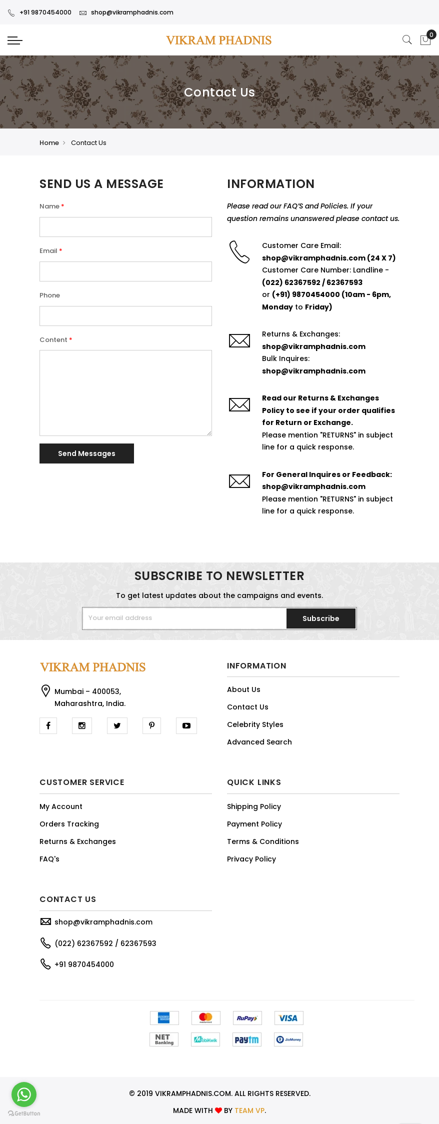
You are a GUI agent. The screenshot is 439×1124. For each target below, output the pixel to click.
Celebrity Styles (255, 725)
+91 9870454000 (40, 12)
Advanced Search (259, 742)
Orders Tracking (69, 824)
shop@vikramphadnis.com (126, 12)
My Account (61, 807)
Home (49, 143)
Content (54, 339)
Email (49, 251)
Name (50, 206)
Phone (50, 295)
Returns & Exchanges (78, 841)
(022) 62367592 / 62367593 (105, 943)
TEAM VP (249, 1111)
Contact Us (247, 707)
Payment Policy (254, 824)
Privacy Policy (251, 859)
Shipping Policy (254, 807)
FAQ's (50, 859)
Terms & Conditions (263, 841)
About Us (243, 689)
